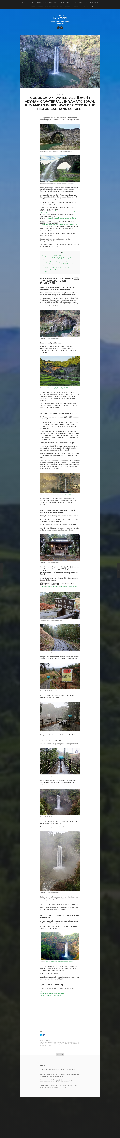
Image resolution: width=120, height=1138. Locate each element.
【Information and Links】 (51, 269)
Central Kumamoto (51, 1042)
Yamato (70, 1044)
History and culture (66, 1042)
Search (85, 7)
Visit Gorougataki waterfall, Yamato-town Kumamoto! (59, 267)
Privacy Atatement (60, 1132)
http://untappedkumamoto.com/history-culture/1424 (59, 224)
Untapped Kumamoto (60, 16)
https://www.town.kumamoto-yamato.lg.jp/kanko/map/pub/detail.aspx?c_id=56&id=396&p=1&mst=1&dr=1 (52, 993)
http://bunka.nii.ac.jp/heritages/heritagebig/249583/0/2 (57, 494)
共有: (45, 271)
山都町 (75, 1044)
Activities (52, 7)
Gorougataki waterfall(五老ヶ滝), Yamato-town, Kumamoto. (58, 256)
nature (43, 1044)
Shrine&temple (65, 2)
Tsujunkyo (58, 1044)
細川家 (44, 1045)
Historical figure (92, 2)
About (24, 2)
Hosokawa (76, 1042)
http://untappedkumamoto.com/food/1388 (62, 218)
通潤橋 (49, 1045)
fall (59, 1042)
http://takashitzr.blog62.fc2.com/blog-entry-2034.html (57, 387)
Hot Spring (42, 7)
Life (60, 7)
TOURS (31, 2)
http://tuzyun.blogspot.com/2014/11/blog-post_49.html (59, 961)
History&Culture (51, 2)
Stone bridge (78, 2)
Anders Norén (63, 1131)
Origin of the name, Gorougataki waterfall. (56, 261)
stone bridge (49, 1044)
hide (63, 252)
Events (67, 7)
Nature (39, 2)
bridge (43, 1042)
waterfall (64, 1044)
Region (76, 7)
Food (33, 7)
